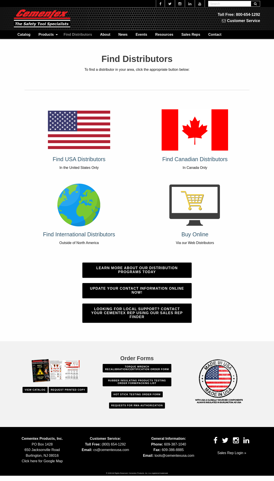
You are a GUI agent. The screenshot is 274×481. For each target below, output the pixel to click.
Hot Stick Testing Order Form (137, 394)
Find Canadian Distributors (195, 159)
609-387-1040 (175, 444)
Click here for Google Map (42, 461)
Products (46, 34)
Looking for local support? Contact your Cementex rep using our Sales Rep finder (137, 313)
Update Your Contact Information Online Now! (137, 290)
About (105, 34)
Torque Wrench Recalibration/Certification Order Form (137, 368)
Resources (164, 34)
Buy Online (194, 234)
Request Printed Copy (68, 389)
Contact (214, 34)
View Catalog (35, 389)
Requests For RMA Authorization (137, 405)
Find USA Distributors (79, 159)
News (123, 34)
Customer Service (241, 21)
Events (141, 34)
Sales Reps (190, 34)
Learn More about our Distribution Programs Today (137, 270)
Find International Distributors (79, 234)
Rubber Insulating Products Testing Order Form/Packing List (137, 381)
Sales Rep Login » (231, 453)
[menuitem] (24, 34)
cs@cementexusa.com (111, 450)
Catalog (23, 34)
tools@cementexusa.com (174, 455)
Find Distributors (78, 34)
